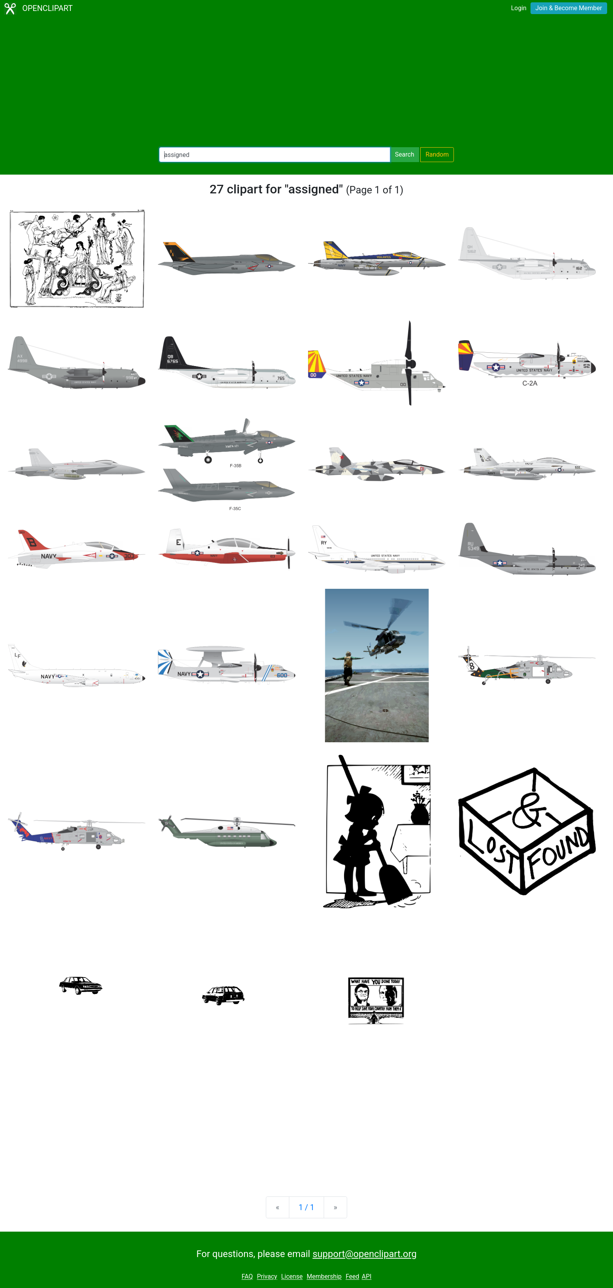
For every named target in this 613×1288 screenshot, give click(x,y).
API (366, 1277)
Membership (323, 1277)
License (292, 1277)
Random (437, 154)
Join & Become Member (569, 8)
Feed (352, 1277)
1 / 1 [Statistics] (307, 1207)
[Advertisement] (306, 82)
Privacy (267, 1277)
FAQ (247, 1277)
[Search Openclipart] (274, 154)
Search (404, 154)
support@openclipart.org (364, 1253)
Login (518, 8)
